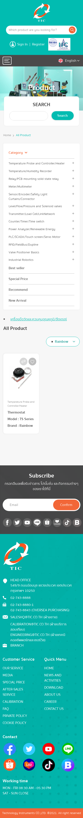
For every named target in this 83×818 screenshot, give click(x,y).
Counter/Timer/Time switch (26, 221)
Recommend (18, 290)
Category (16, 153)
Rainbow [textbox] (61, 341)
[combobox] (62, 341)
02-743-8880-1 (22, 604)
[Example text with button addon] (37, 30)
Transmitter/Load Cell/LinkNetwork (32, 213)
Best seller (17, 268)
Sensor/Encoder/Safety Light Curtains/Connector (28, 196)
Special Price (18, 279)
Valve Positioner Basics (24, 252)
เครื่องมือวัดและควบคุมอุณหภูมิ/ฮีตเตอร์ (38, 319)
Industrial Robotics (21, 259)
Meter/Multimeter (20, 186)
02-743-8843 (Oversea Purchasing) (39, 610)
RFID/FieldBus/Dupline (23, 244)
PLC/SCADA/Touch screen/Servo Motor (34, 236)
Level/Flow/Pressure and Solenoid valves (35, 206)
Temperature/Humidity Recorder (30, 171)
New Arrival (17, 300)
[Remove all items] (51, 341)
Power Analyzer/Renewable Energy (32, 229)
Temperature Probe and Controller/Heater (37, 163)
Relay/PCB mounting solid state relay (34, 178)
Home (7, 135)
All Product (23, 135)
